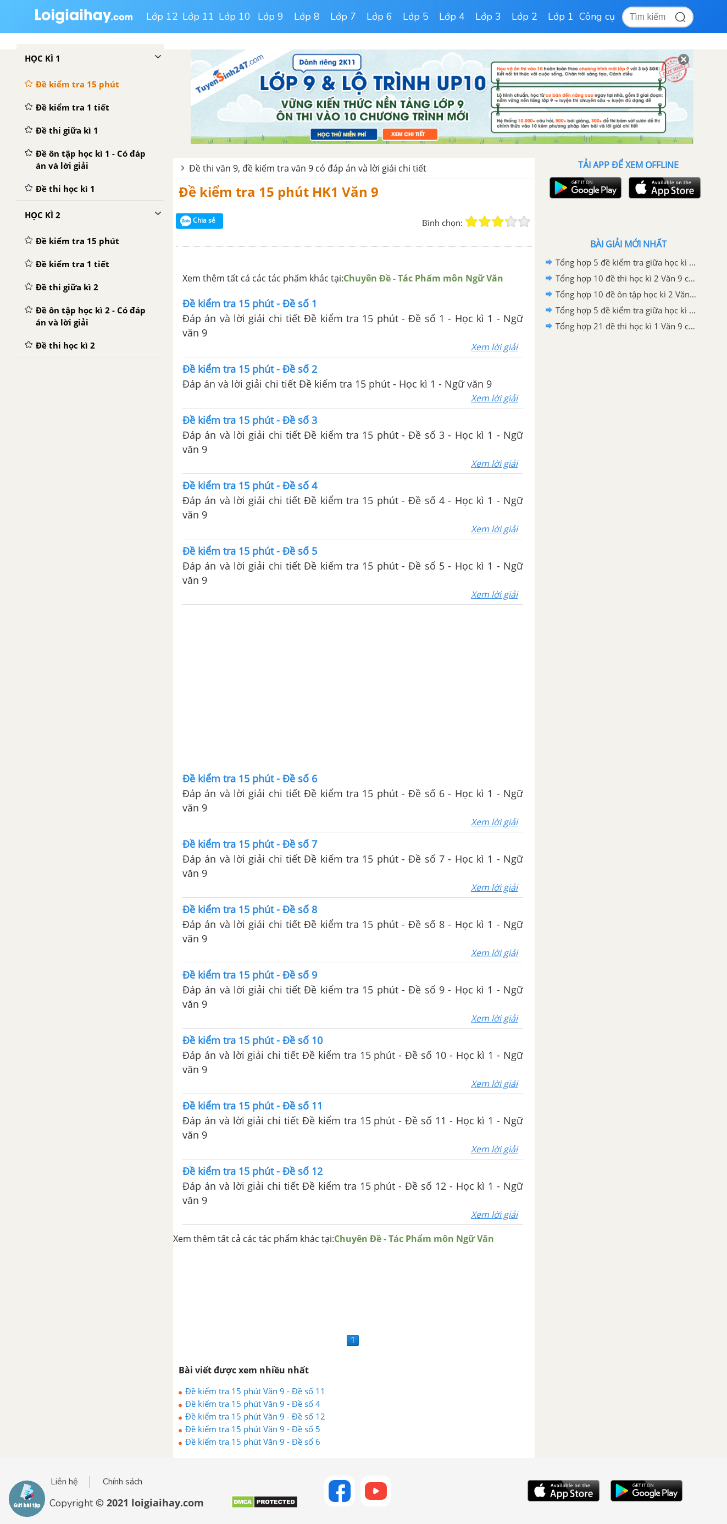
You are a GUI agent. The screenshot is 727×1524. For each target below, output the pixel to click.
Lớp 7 (343, 16)
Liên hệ (64, 1482)
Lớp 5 (416, 16)
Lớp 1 (561, 16)
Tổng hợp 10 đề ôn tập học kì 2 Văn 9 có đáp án (626, 294)
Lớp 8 (307, 16)
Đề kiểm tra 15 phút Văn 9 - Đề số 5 (252, 1428)
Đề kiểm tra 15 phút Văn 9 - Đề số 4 (252, 1403)
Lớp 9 (271, 16)
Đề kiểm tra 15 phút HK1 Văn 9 (279, 192)
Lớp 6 (379, 16)
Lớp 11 (198, 16)
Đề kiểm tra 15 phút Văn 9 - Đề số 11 (255, 1390)
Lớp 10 (235, 16)
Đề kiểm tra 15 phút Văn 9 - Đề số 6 (252, 1441)
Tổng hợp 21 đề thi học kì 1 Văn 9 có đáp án (626, 326)
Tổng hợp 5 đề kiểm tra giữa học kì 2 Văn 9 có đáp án (626, 310)
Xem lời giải (494, 347)
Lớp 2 (524, 16)
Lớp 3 (488, 16)
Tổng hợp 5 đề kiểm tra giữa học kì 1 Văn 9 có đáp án (626, 262)
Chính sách (122, 1482)
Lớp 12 (162, 16)
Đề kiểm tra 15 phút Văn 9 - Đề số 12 (255, 1416)
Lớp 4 (452, 16)
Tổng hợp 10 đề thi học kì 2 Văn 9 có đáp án (626, 278)
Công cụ (597, 16)
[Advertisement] (352, 687)
